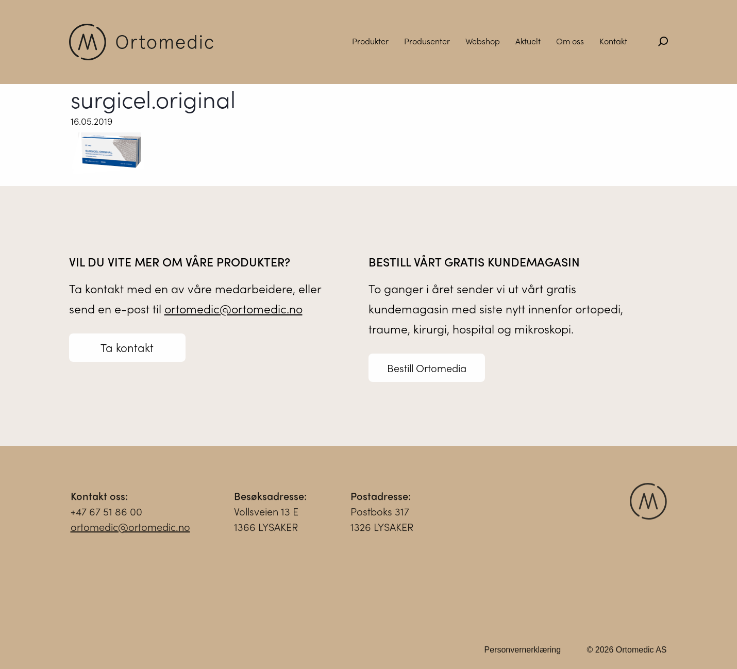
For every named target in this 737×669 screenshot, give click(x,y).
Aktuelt (528, 41)
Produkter (370, 41)
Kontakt (613, 41)
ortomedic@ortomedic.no (233, 308)
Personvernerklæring (522, 653)
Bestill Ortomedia (426, 367)
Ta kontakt (127, 347)
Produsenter (427, 41)
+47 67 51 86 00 (106, 515)
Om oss (570, 41)
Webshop (482, 41)
